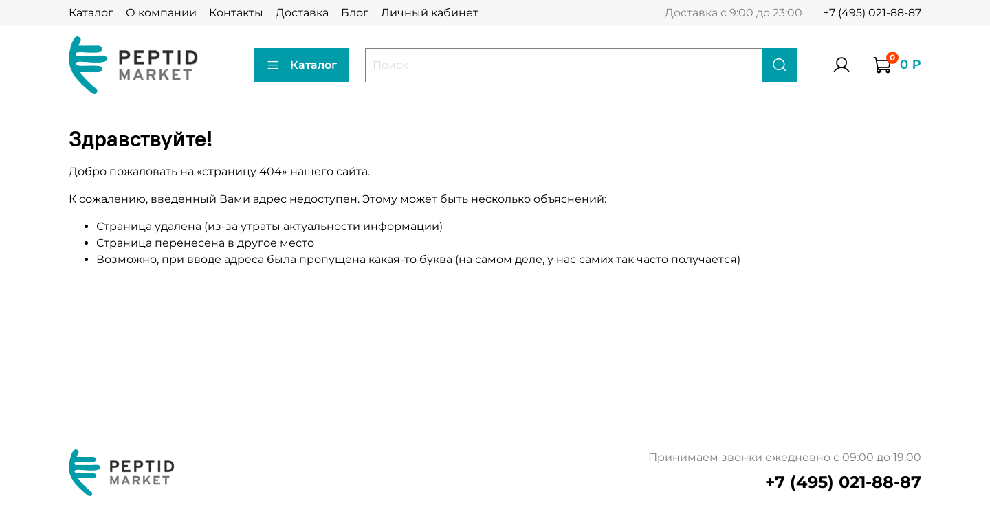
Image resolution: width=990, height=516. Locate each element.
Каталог (91, 12)
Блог (354, 12)
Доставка (302, 12)
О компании (161, 12)
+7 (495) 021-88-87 (872, 12)
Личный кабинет (429, 12)
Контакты (236, 12)
